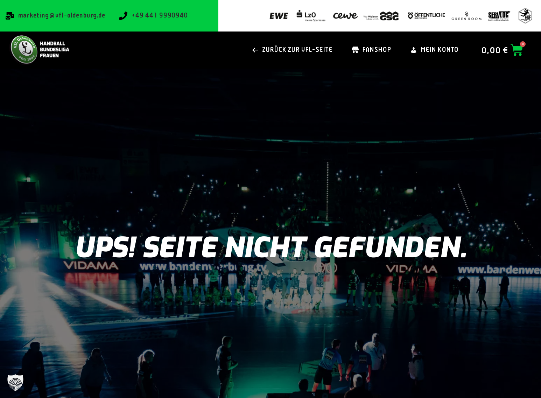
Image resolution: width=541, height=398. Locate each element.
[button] (15, 382)
